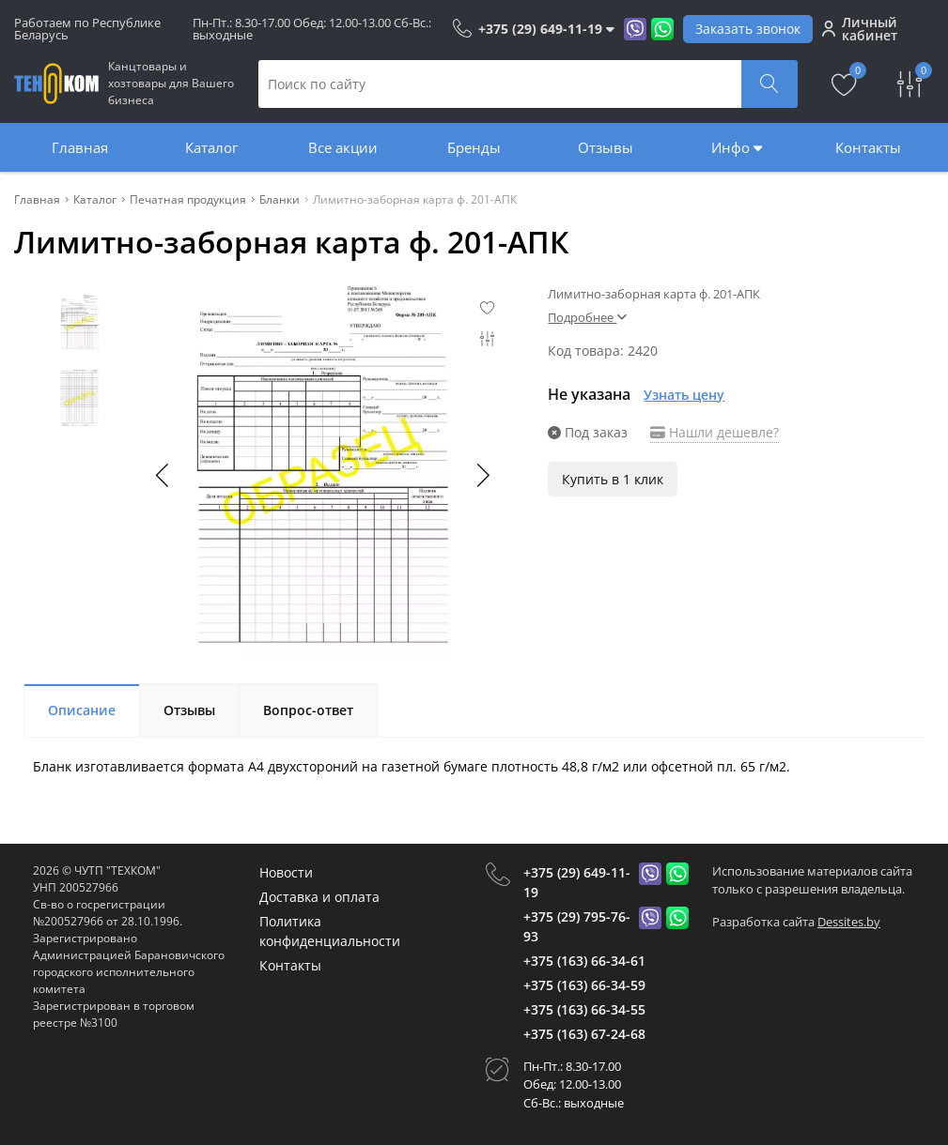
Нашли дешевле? (714, 432)
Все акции (343, 147)
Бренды (474, 147)
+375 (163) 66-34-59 (584, 985)
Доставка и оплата (319, 897)
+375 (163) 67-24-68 (584, 1034)
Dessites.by (848, 921)
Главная (80, 147)
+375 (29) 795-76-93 (576, 926)
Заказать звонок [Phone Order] (747, 29)
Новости (286, 872)
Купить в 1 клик (612, 479)
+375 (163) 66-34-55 (584, 1009)
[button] (482, 475)
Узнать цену (684, 395)
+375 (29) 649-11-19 (576, 882)
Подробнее (587, 317)
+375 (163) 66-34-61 (584, 960)
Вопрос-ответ (308, 710)
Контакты (868, 147)
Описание (82, 710)
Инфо (736, 147)
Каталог (211, 147)
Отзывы (605, 147)
